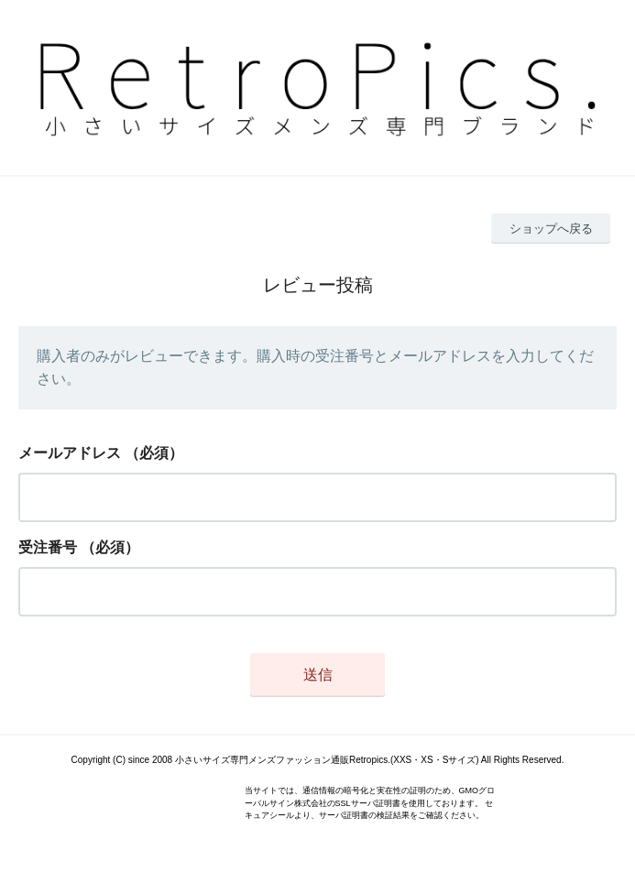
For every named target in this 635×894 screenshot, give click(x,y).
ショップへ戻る (551, 228)
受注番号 (47, 547)
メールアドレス (69, 453)
